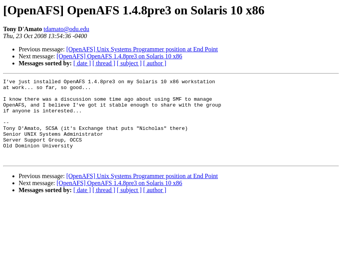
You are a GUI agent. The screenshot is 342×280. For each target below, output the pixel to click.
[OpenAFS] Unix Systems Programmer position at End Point (142, 49)
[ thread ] (103, 63)
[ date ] (82, 63)
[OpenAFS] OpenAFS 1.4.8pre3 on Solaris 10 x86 (119, 56)
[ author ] (155, 63)
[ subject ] (129, 63)
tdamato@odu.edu (66, 29)
